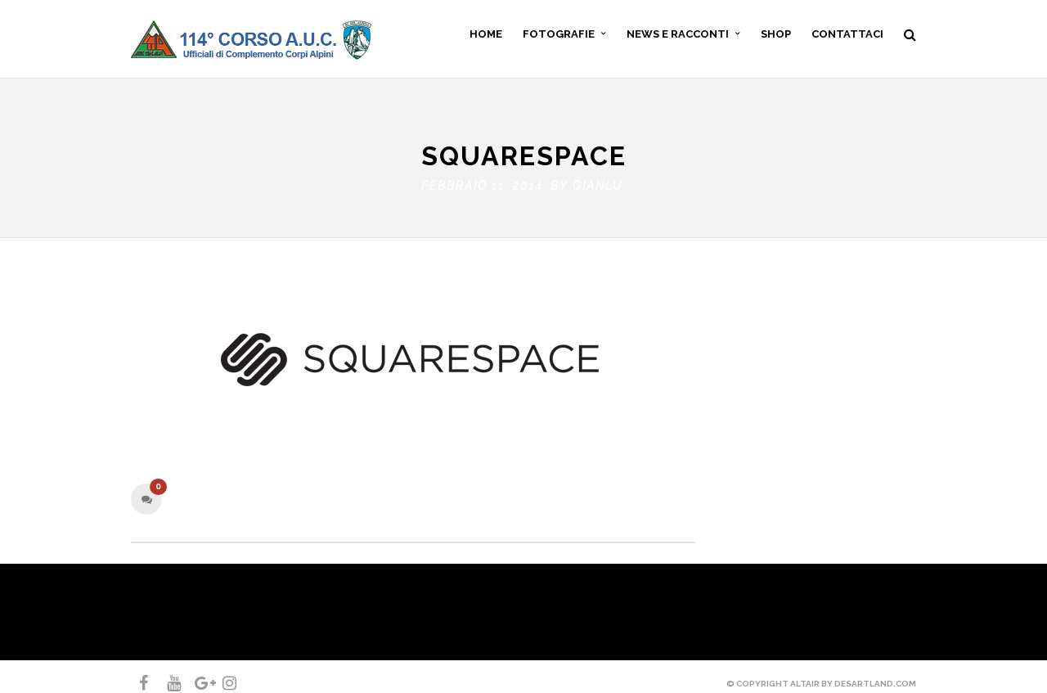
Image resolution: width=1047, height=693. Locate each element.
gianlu (597, 181)
